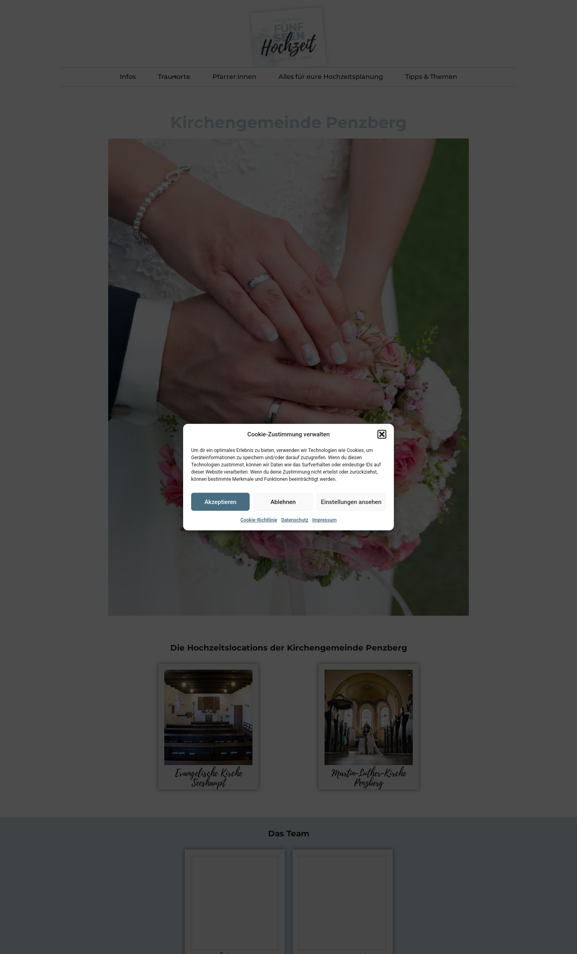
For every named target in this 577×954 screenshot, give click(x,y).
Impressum (324, 520)
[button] (382, 434)
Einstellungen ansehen (351, 501)
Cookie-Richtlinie (258, 520)
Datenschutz (294, 520)
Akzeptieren (220, 501)
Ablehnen (283, 501)
